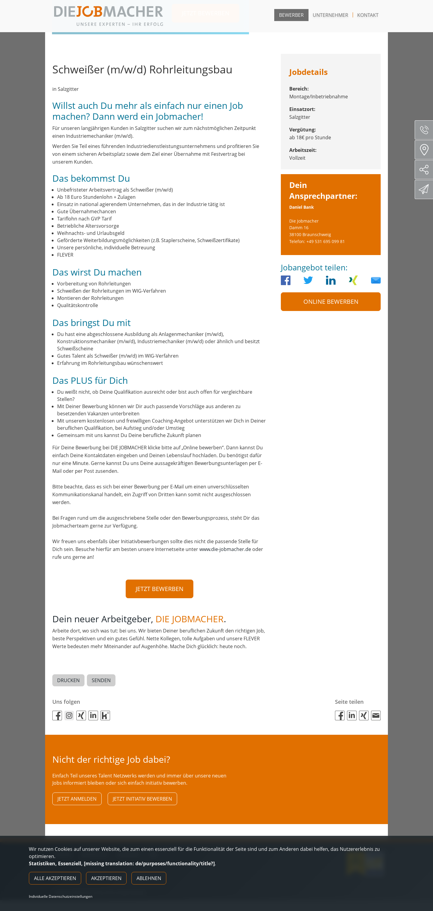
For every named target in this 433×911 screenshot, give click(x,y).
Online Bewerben (330, 301)
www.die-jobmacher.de (225, 549)
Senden (101, 680)
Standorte (426, 150)
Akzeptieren (106, 878)
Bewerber (291, 15)
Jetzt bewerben (159, 589)
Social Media (426, 169)
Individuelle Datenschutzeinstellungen (60, 896)
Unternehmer (330, 15)
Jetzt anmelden (77, 799)
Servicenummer (426, 130)
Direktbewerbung (424, 189)
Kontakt (368, 15)
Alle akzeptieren (55, 878)
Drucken (68, 680)
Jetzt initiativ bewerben (142, 799)
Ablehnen (149, 878)
